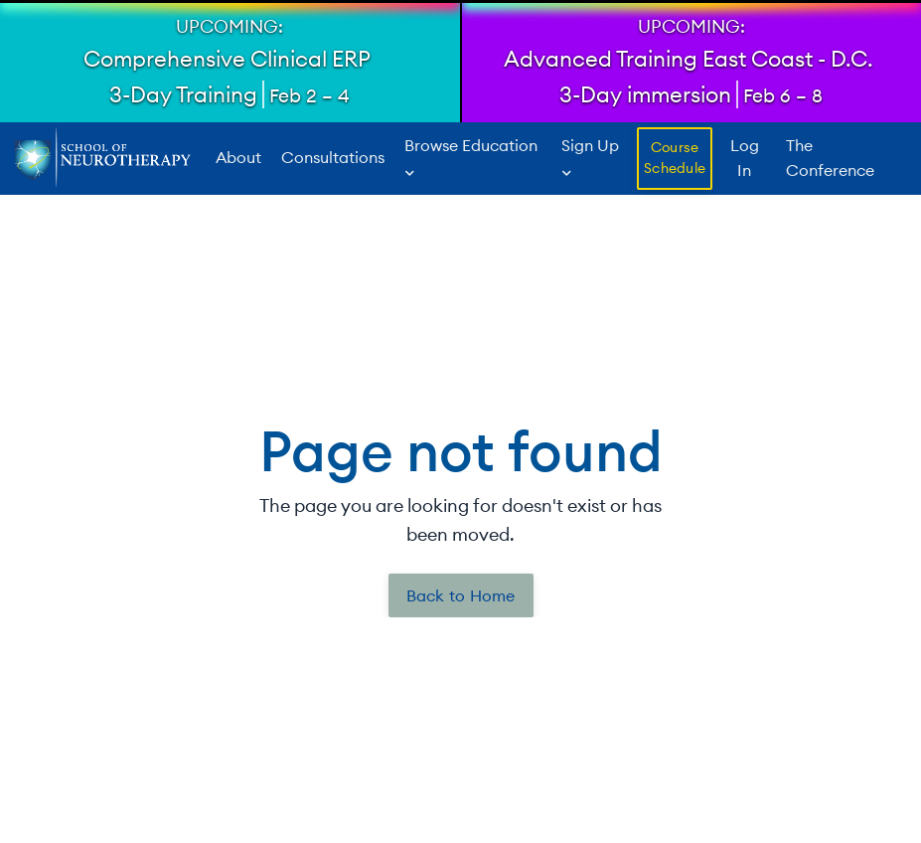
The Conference (830, 158)
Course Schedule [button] (674, 158)
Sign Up (590, 157)
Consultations (332, 158)
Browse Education (470, 157)
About (238, 158)
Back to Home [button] (461, 595)
